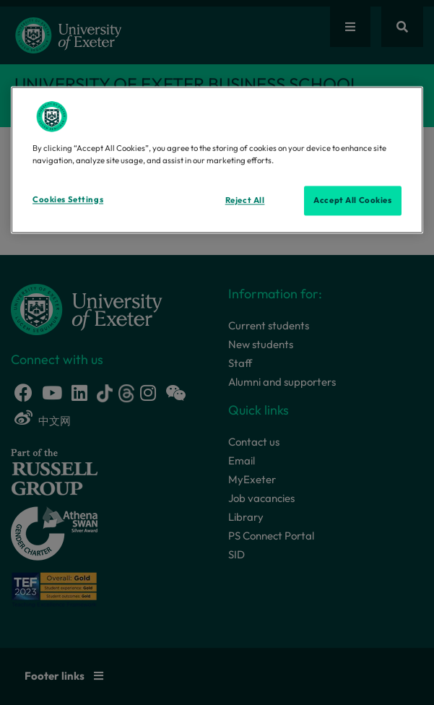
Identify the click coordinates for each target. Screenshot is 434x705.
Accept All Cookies (352, 200)
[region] (217, 160)
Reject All (245, 200)
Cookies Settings (67, 199)
